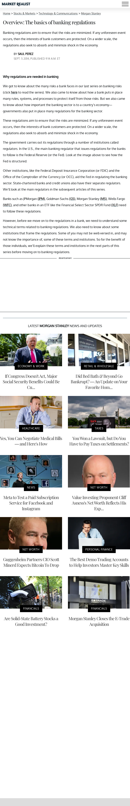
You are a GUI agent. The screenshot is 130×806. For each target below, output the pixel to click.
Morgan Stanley (91, 13)
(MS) (103, 199)
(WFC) (7, 205)
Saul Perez (25, 54)
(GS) (72, 199)
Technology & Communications (58, 13)
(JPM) (41, 199)
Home (6, 13)
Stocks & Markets (24, 13)
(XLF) (114, 205)
